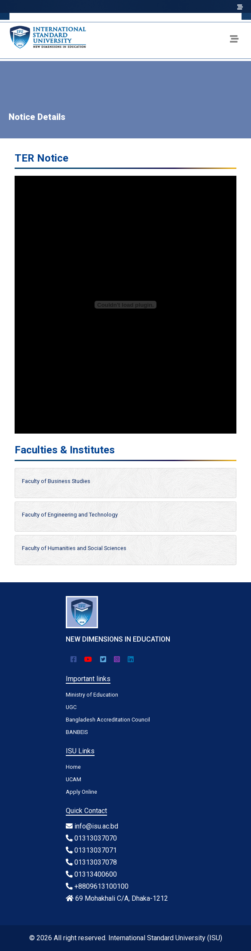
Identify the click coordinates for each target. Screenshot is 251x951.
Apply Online (81, 792)
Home (73, 767)
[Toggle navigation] (234, 40)
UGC (71, 707)
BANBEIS (77, 732)
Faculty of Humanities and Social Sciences (74, 548)
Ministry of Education (92, 694)
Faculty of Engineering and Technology (70, 514)
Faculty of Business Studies (56, 481)
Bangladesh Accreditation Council (108, 719)
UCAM (73, 779)
